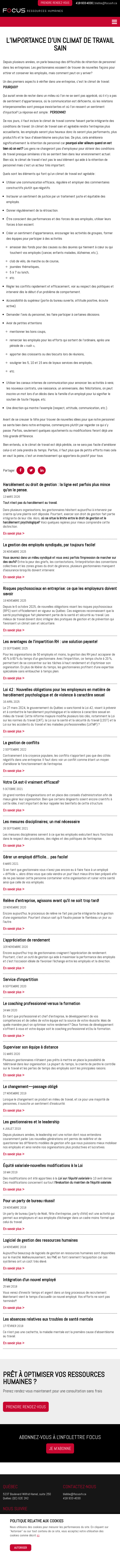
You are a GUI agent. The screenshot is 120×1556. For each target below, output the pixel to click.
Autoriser (20, 1547)
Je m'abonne (60, 1448)
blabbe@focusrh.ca (106, 3)
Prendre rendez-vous (26, 1406)
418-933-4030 (84, 3)
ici (38, 1535)
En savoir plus (13, 533)
